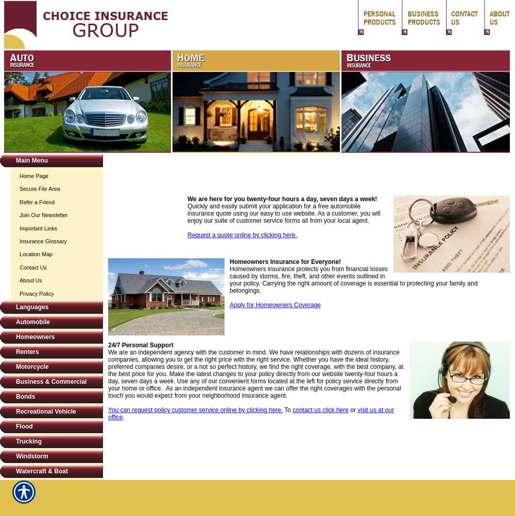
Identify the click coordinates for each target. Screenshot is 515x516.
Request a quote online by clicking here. (242, 235)
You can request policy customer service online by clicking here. (195, 410)
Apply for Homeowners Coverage (275, 305)
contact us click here (321, 410)
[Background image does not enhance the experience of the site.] (51, 161)
